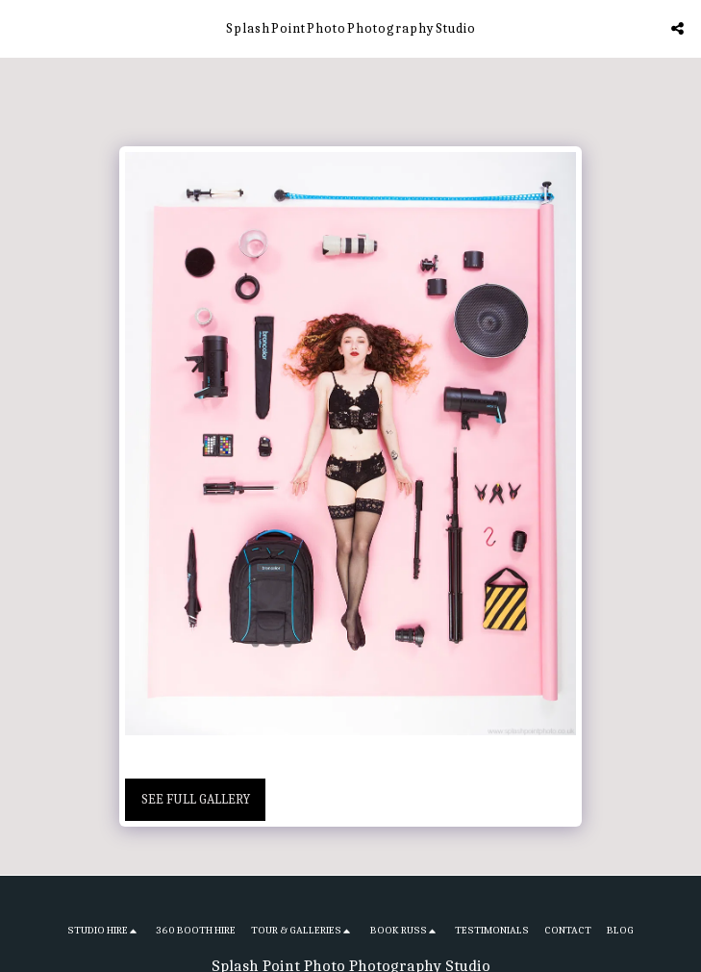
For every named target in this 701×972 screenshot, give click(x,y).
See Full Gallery (195, 799)
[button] (21, 27)
